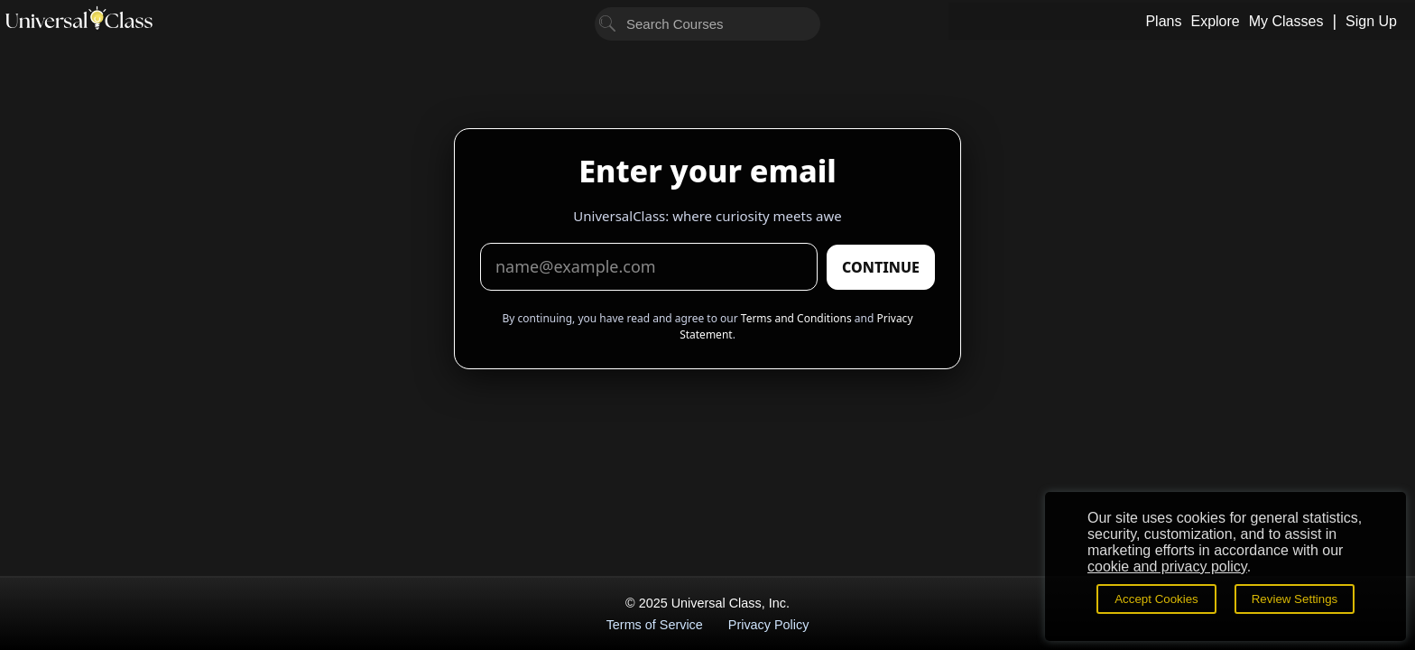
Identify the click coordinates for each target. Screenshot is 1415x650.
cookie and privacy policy (1167, 566)
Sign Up (1371, 21)
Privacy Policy (768, 625)
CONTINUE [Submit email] (881, 267)
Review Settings (1295, 599)
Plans (1163, 21)
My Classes (1286, 21)
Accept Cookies (1156, 599)
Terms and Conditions (796, 318)
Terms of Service (654, 625)
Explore (1214, 21)
